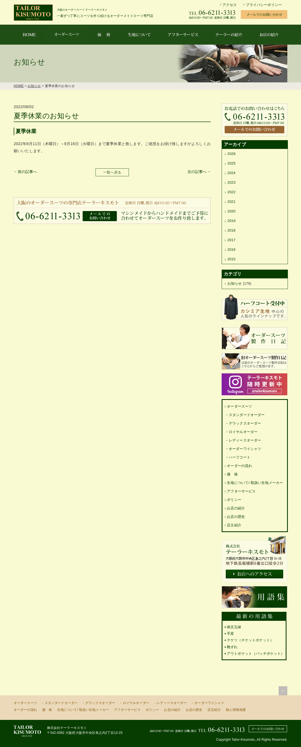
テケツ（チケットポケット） (250, 640)
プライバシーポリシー (264, 5)
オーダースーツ (239, 406)
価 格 (232, 474)
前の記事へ (27, 171)
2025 (231, 163)
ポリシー (234, 500)
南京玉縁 (234, 627)
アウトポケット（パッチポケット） (256, 653)
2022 (231, 192)
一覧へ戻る (112, 172)
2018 (231, 230)
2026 (231, 154)
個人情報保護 (236, 710)
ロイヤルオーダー (243, 432)
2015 (231, 259)
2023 (231, 182)
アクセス (229, 5)
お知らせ (34, 86)
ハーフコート (239, 457)
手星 (230, 633)
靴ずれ (232, 647)
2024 (231, 173)
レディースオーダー (245, 440)
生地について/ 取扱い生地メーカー (255, 483)
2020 (231, 211)
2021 (231, 202)
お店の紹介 (236, 508)
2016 (231, 249)
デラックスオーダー (245, 423)
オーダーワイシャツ (245, 449)
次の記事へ (197, 171)
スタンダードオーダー (247, 415)
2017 (231, 240)
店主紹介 (234, 525)
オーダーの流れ (239, 466)
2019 (231, 221)
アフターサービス (241, 491)
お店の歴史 (236, 517)
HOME (19, 86)
